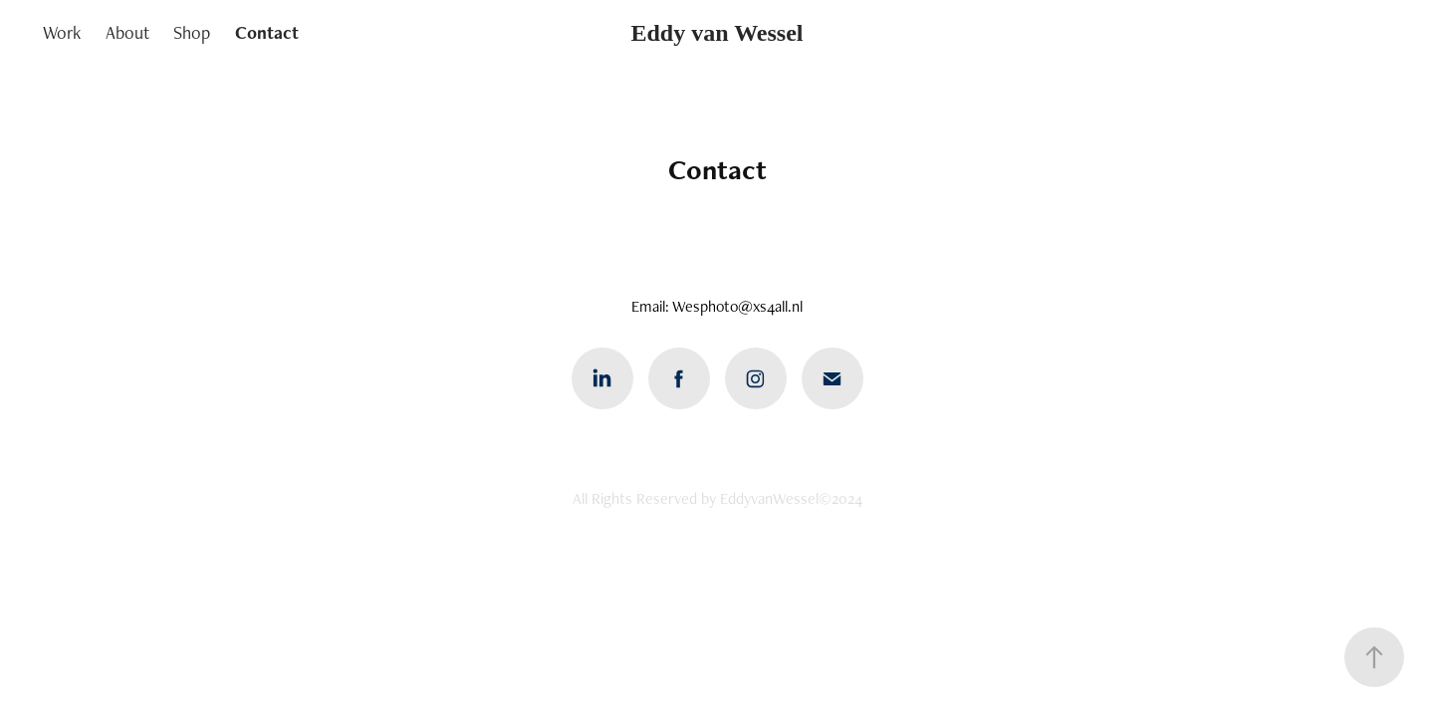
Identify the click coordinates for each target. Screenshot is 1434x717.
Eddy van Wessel (717, 33)
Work (62, 32)
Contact (267, 32)
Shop (191, 32)
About (127, 32)
